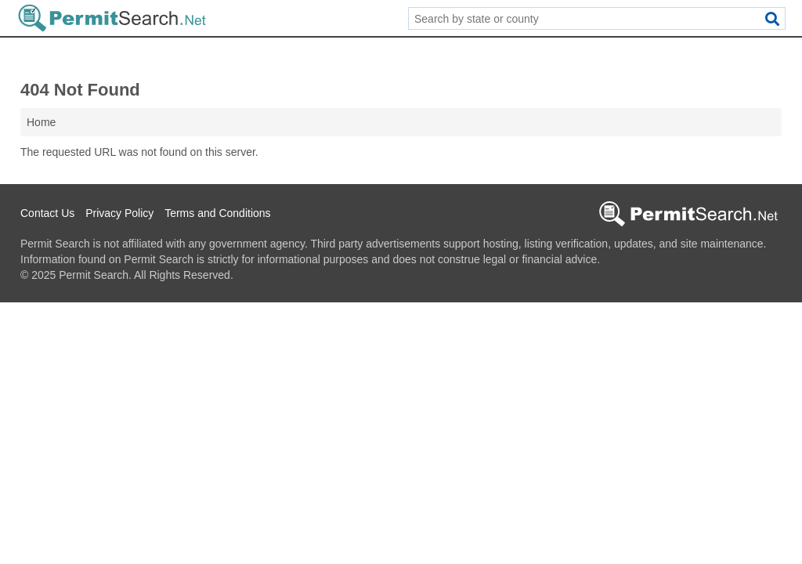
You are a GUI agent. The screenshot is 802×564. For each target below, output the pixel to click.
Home (41, 122)
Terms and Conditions (217, 213)
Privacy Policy (119, 213)
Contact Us (47, 213)
